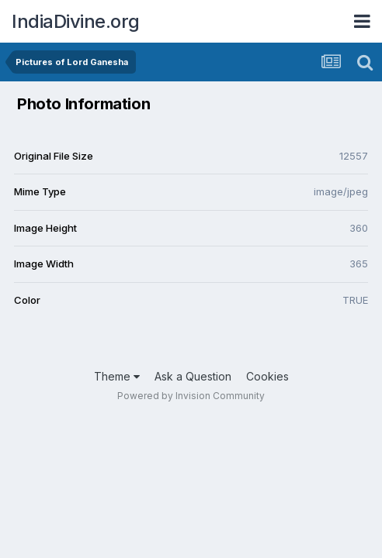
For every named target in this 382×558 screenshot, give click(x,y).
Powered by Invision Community (191, 395)
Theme (117, 376)
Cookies (267, 376)
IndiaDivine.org (76, 21)
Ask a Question (193, 376)
